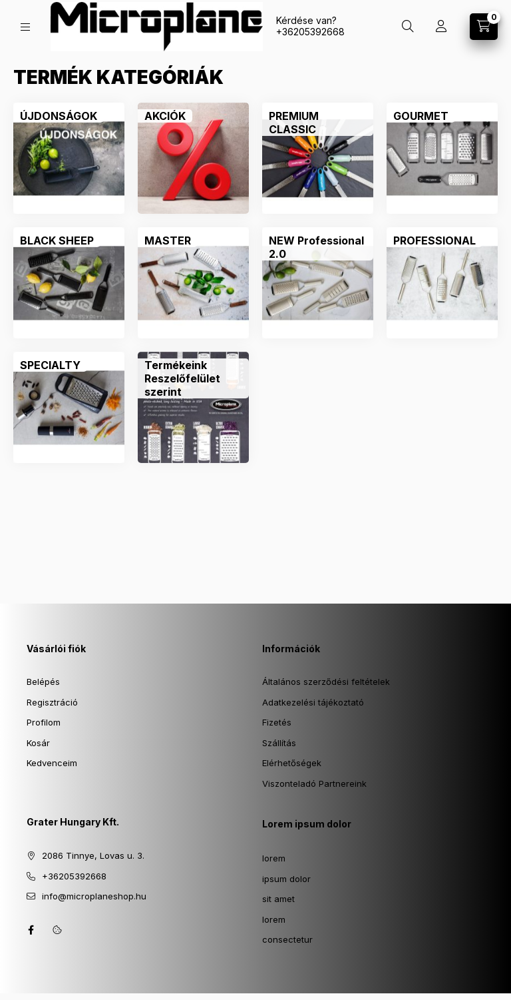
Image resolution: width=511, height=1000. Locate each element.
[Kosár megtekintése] (484, 26)
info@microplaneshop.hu (94, 896)
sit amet (278, 898)
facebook (30, 930)
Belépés (43, 681)
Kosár (38, 743)
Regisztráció (52, 702)
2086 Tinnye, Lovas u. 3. (93, 855)
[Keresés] (408, 26)
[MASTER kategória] (167, 240)
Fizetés (276, 722)
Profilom (44, 722)
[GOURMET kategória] (420, 116)
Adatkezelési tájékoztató (313, 702)
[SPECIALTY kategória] (50, 365)
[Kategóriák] (25, 27)
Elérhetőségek (291, 762)
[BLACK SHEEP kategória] (57, 240)
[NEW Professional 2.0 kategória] (318, 247)
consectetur (287, 939)
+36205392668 (310, 31)
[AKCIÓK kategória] (165, 116)
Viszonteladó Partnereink (314, 783)
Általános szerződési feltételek (326, 681)
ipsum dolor (286, 878)
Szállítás (279, 743)
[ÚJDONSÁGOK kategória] (58, 116)
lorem (273, 858)
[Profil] (441, 26)
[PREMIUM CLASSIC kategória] (318, 122)
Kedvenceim (52, 762)
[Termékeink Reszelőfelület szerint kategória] (193, 378)
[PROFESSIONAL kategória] (434, 240)
